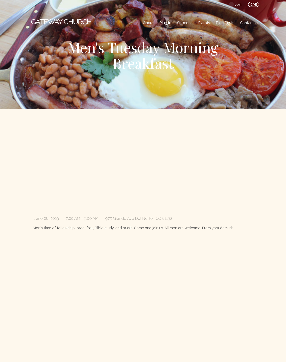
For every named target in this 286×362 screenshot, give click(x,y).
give (253, 4)
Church (61, 21)
